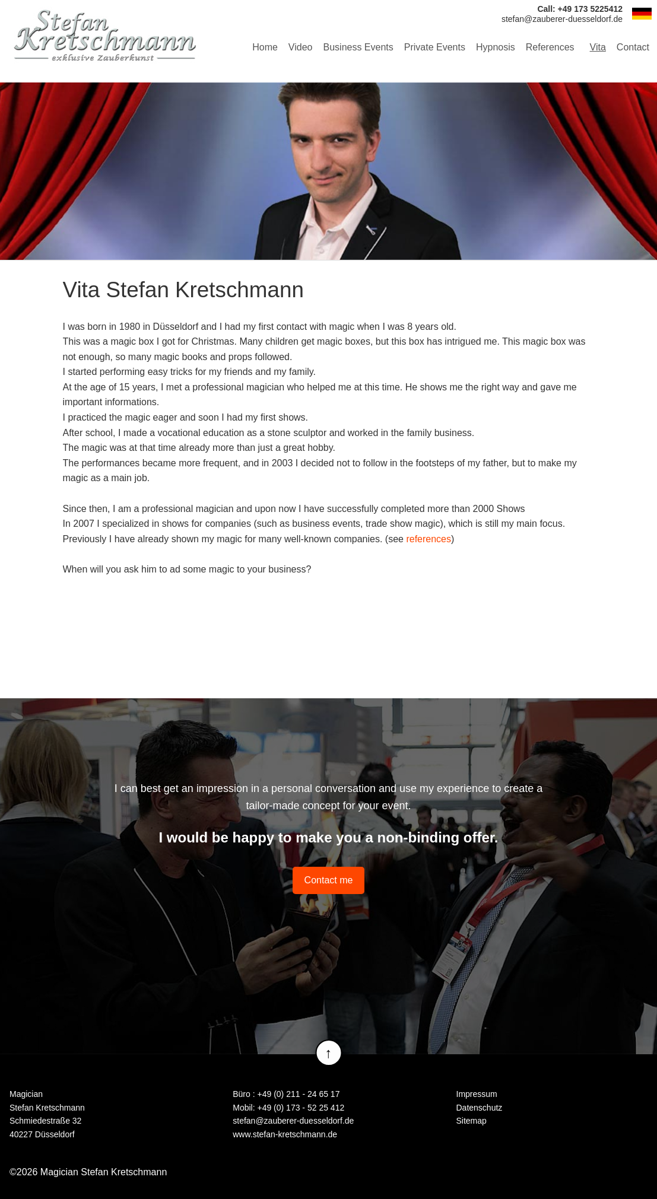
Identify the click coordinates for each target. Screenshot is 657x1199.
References (550, 47)
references (428, 539)
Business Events (358, 47)
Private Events (434, 47)
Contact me (328, 880)
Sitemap (471, 1120)
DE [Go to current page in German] (641, 14)
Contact (633, 47)
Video (300, 47)
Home (265, 47)
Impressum (476, 1094)
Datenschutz (479, 1107)
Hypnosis (495, 47)
